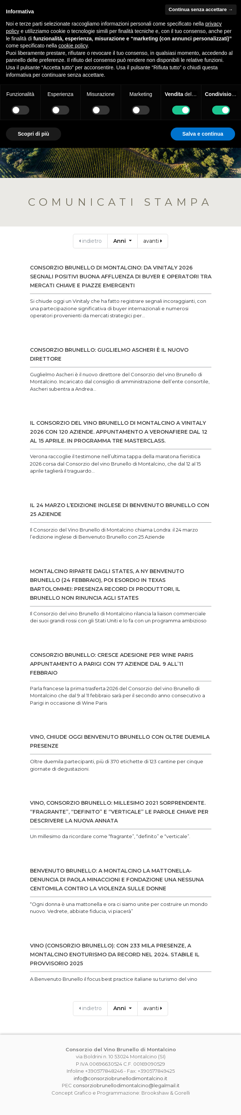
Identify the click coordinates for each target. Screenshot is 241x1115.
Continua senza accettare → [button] (201, 9)
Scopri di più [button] (33, 134)
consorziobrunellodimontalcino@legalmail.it (126, 1085)
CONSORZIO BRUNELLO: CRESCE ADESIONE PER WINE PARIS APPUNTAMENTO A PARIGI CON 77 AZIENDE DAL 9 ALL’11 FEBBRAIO (111, 664)
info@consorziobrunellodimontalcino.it (120, 1078)
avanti (152, 241)
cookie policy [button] (73, 46)
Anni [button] (120, 241)
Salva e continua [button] (203, 134)
